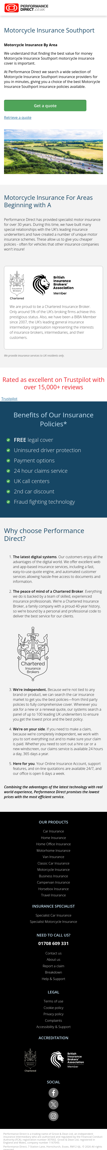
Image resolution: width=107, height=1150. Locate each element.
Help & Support (53, 978)
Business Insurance (53, 876)
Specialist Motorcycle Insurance (53, 921)
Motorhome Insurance (54, 850)
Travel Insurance (53, 895)
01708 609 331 (53, 943)
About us (53, 959)
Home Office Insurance (53, 844)
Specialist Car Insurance (53, 915)
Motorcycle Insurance (53, 869)
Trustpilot (9, 398)
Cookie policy (53, 1007)
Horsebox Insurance (53, 888)
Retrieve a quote (17, 117)
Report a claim (53, 966)
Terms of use (53, 1001)
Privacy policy (53, 1014)
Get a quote (45, 105)
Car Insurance (53, 831)
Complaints (53, 1020)
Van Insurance (53, 856)
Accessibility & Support (53, 1026)
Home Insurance (53, 837)
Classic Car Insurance (54, 863)
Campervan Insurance (53, 882)
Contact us (53, 953)
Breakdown (53, 972)
